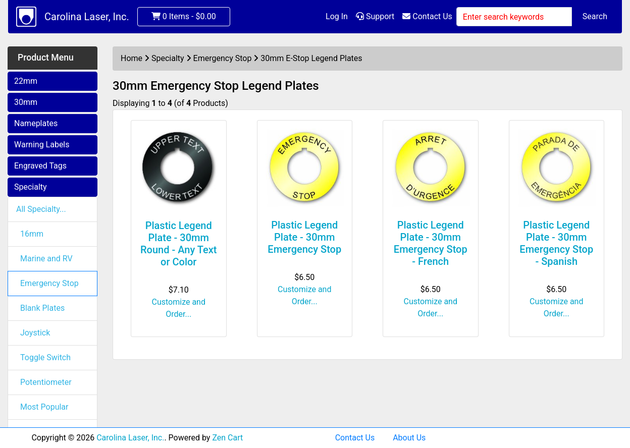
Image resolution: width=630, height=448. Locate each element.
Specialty (30, 187)
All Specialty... (41, 209)
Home (131, 58)
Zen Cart (227, 437)
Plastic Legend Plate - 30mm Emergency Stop (304, 237)
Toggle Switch (45, 357)
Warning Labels (42, 144)
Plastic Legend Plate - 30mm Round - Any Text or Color (178, 243)
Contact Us (427, 16)
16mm (31, 234)
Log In (337, 16)
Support (375, 16)
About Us (409, 437)
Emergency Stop (49, 283)
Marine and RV (46, 258)
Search (595, 16)
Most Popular (44, 407)
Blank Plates (42, 308)
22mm (25, 81)
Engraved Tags (40, 166)
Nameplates (36, 123)
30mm (25, 102)
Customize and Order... (178, 308)
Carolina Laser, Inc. (86, 17)
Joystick (35, 333)
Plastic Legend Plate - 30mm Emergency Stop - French (430, 243)
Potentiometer (46, 382)
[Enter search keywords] (514, 16)
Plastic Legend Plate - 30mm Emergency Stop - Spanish (556, 243)
